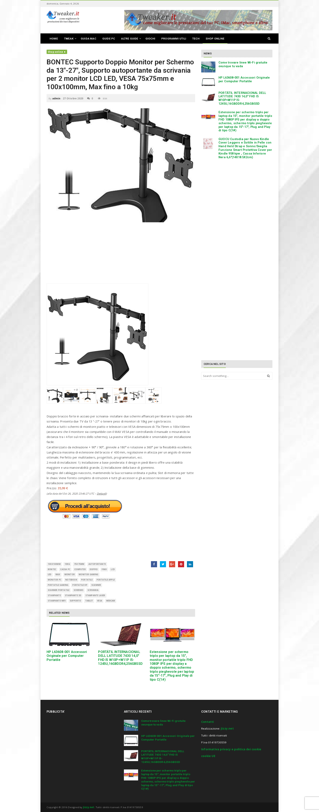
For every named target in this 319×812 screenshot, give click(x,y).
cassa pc (65, 569)
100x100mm (54, 564)
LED (49, 574)
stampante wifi (57, 600)
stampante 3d (73, 595)
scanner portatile (58, 590)
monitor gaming (88, 574)
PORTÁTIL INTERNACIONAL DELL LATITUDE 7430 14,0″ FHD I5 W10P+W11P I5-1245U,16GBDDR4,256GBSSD (120, 658)
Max (58, 574)
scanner (96, 585)
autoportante (97, 564)
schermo (78, 590)
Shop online (55, 51)
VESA (99, 600)
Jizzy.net (227, 728)
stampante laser (95, 595)
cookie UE (208, 756)
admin (56, 98)
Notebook (71, 579)
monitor (69, 574)
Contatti (207, 722)
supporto (75, 600)
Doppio (94, 569)
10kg (67, 564)
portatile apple (106, 579)
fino (104, 569)
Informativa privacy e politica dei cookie (231, 749)
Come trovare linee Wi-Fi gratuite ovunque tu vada (243, 64)
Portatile (87, 579)
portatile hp (79, 585)
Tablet (89, 600)
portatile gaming (58, 585)
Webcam (110, 600)
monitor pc (54, 579)
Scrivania (92, 590)
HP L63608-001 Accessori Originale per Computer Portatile (67, 656)
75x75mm (79, 564)
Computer (80, 569)
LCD (113, 569)
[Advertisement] (121, 254)
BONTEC (52, 569)
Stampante (54, 595)
